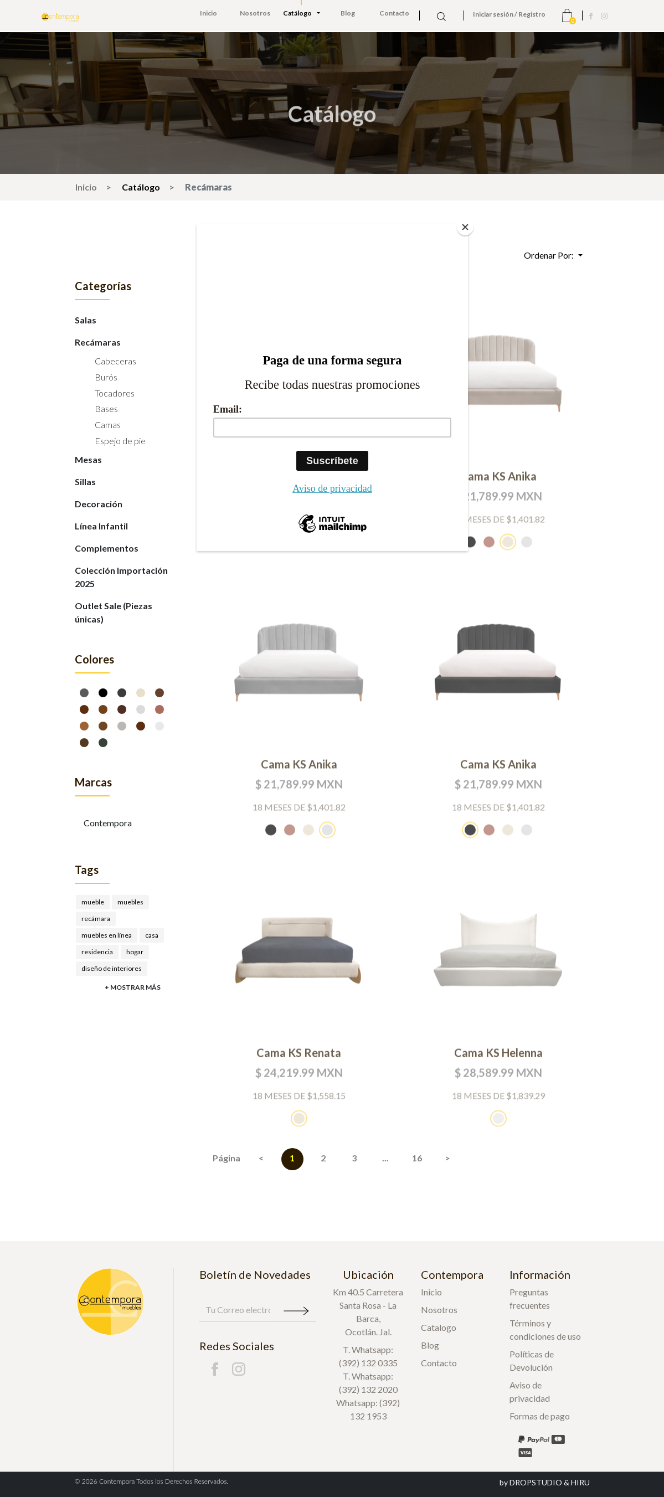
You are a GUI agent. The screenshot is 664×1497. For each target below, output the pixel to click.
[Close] (465, 227)
